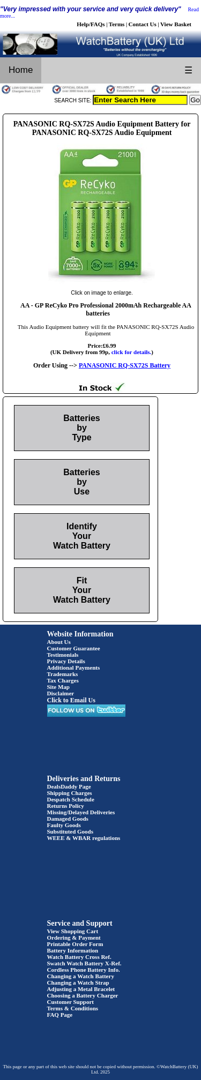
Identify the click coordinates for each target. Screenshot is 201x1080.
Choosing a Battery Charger (82, 995)
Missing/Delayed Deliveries (81, 812)
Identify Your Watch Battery (81, 536)
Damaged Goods (67, 818)
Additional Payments (73, 667)
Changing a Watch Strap (78, 982)
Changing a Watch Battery (80, 976)
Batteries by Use (81, 482)
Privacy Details (66, 661)
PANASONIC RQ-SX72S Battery (124, 365)
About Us (59, 642)
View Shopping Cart (73, 931)
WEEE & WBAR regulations (84, 838)
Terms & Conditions (73, 1008)
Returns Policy (65, 805)
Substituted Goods (70, 831)
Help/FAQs (91, 24)
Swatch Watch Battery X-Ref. (84, 963)
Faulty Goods (64, 825)
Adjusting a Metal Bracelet (81, 989)
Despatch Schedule (70, 799)
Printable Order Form (75, 944)
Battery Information (73, 950)
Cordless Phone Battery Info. (83, 969)
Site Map (58, 687)
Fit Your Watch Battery (81, 590)
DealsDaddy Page (69, 786)
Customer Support (70, 1002)
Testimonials (63, 654)
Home (21, 70)
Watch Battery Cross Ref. (79, 957)
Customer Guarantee (73, 648)
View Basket (175, 24)
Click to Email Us (71, 700)
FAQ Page (60, 1014)
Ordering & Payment (74, 937)
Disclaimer (61, 693)
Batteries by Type (81, 428)
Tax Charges (63, 680)
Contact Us (143, 24)
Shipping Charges (69, 793)
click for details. (131, 352)
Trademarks (62, 674)
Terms (117, 24)
